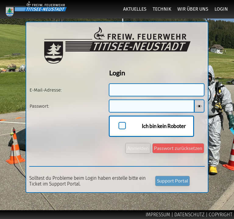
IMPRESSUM (158, 214)
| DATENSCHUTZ (188, 214)
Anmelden (138, 148)
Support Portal (172, 180)
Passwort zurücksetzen (178, 148)
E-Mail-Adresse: (46, 90)
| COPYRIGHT (219, 214)
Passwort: (39, 106)
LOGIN (221, 9)
